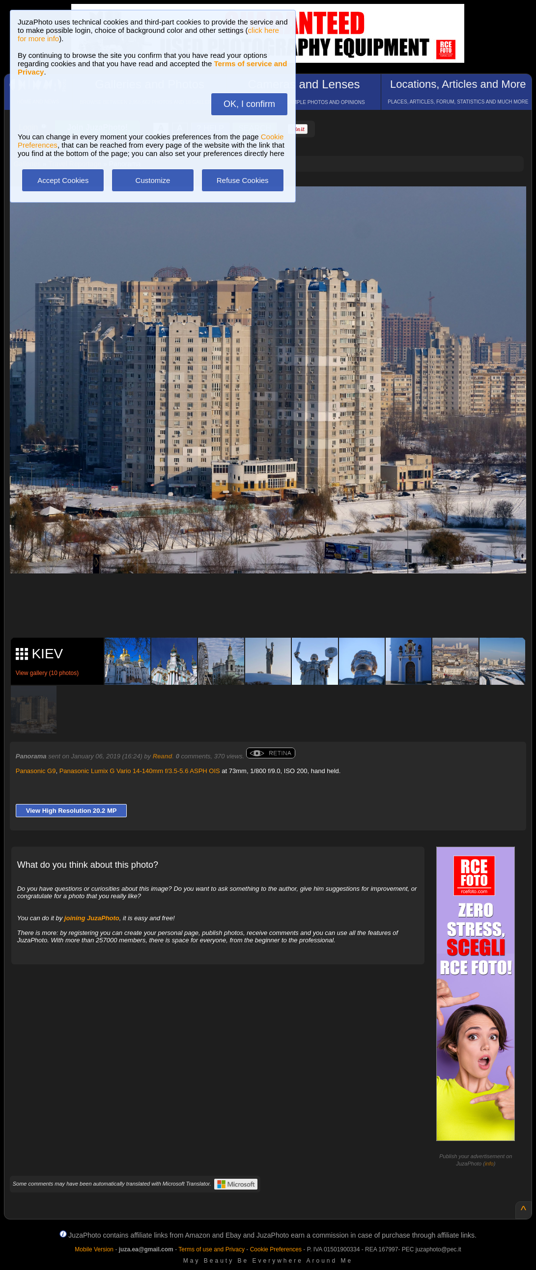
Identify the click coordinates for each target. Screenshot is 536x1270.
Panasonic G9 (36, 771)
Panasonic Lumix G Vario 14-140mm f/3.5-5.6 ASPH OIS (139, 771)
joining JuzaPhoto (91, 918)
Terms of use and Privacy (211, 1249)
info (489, 1163)
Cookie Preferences (276, 1249)
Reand (162, 756)
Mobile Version (94, 1249)
